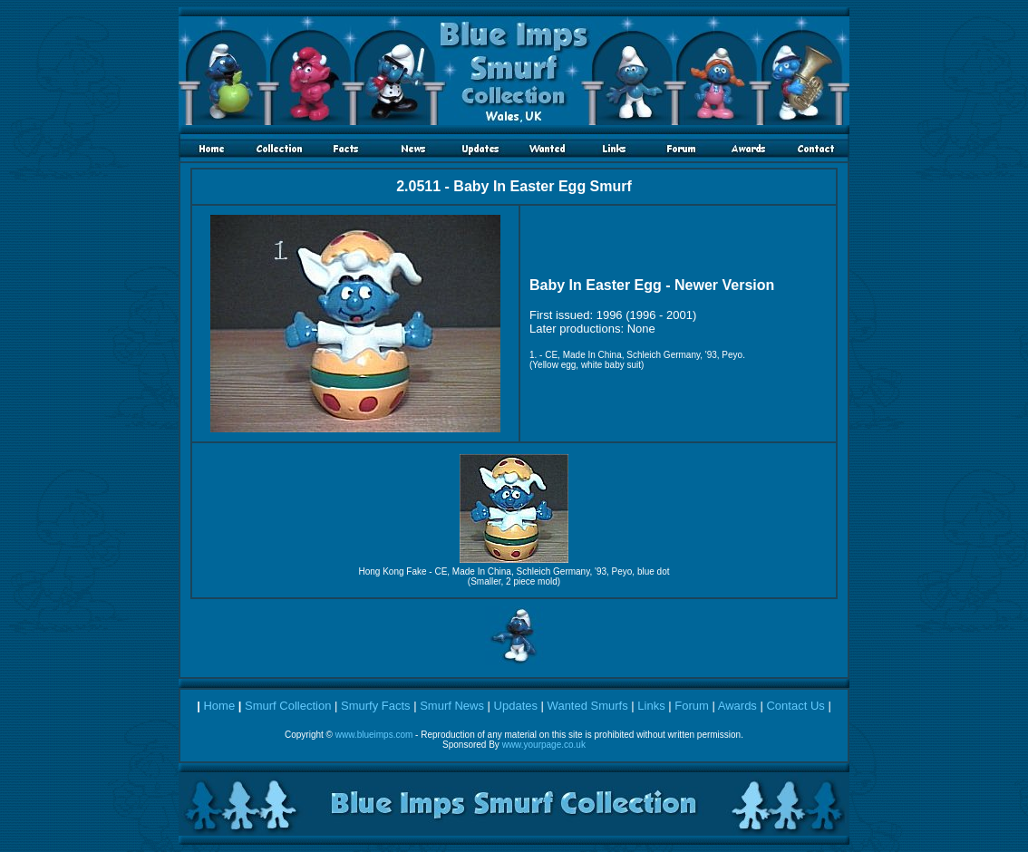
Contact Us (795, 705)
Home (219, 705)
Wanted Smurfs (588, 705)
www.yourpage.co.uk (544, 745)
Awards (737, 705)
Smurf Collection (288, 705)
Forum (691, 705)
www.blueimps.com (374, 735)
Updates (516, 705)
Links (650, 705)
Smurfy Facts (376, 705)
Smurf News (452, 705)
